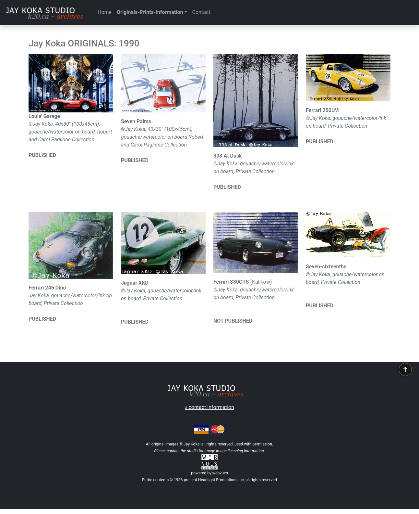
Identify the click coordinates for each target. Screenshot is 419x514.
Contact (201, 12)
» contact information (209, 407)
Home (105, 12)
